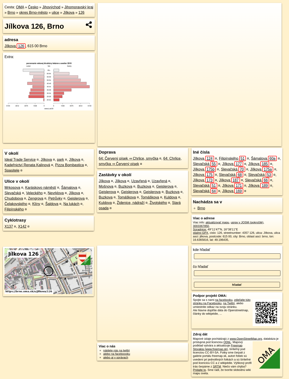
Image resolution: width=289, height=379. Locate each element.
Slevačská (13, 193)
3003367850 (201, 226)
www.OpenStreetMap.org (246, 338)
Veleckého (34, 193)
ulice (55, 12)
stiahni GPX (200, 232)
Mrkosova (12, 188)
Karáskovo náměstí (40, 188)
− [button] (105, 17)
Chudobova (14, 198)
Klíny (36, 204)
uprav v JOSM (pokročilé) (247, 222)
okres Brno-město (33, 12)
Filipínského (14, 209)
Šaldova (51, 204)
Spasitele (12, 170)
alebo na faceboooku (116, 354)
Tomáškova (127, 197)
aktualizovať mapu (217, 222)
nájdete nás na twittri (116, 350)
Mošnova (106, 186)
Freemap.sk (226, 143)
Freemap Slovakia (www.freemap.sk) (217, 347)
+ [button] (105, 10)
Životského (158, 203)
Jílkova (69, 12)
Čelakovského (16, 204)
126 (81, 12)
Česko (33, 7)
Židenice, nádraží (130, 203)
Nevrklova (56, 193)
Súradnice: (200, 229)
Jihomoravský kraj (78, 7)
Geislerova (75, 198)
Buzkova (125, 186)
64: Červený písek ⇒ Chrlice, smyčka (128, 158)
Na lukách (71, 204)
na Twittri (229, 303)
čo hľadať (200, 267)
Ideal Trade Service (20, 159)
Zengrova (35, 198)
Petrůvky (55, 198)
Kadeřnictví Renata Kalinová (27, 165)
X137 (9, 226)
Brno (11, 12)
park (60, 159)
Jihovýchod (51, 7)
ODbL (227, 342)
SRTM (217, 366)
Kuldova (170, 197)
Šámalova (69, 188)
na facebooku (224, 300)
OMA (20, 7)
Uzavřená (139, 181)
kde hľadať (201, 250)
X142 (22, 226)
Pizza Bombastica (69, 165)
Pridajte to (199, 370)
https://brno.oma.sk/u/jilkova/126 (261, 143)
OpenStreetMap (203, 143)
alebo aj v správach (115, 357)
